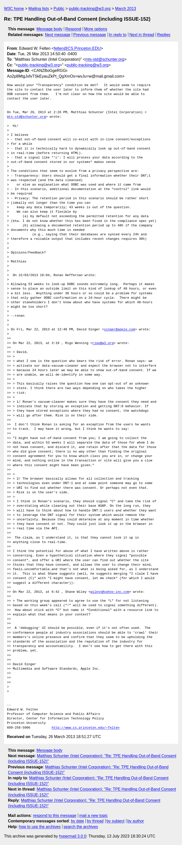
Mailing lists (38, 8)
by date (77, 821)
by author (135, 821)
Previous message (89, 35)
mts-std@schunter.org (104, 59)
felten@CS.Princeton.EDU (77, 48)
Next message (57, 35)
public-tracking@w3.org (89, 8)
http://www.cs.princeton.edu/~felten (85, 728)
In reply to (117, 35)
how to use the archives (40, 827)
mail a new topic (93, 815)
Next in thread (141, 35)
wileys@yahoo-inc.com (109, 592)
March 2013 (125, 8)
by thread (95, 821)
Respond (73, 29)
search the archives (81, 827)
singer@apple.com (119, 329)
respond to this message (54, 815)
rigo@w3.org (103, 343)
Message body (49, 29)
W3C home (14, 8)
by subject (115, 821)
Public (58, 8)
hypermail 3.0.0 (72, 836)
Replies (163, 35)
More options (95, 29)
